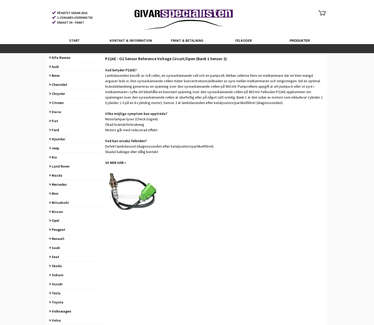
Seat (54, 256)
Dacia (55, 111)
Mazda (56, 175)
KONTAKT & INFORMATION (131, 40)
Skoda (56, 266)
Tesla (55, 293)
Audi (54, 66)
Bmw (54, 75)
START (74, 40)
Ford (54, 130)
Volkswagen (60, 311)
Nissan (56, 211)
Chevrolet (58, 84)
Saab (55, 247)
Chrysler (57, 93)
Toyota (56, 302)
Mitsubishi (59, 202)
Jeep (54, 148)
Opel (54, 220)
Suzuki (56, 284)
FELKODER (243, 40)
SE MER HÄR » (115, 162)
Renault (57, 238)
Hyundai (57, 139)
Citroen (57, 102)
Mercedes (58, 184)
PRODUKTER (300, 41)
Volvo (55, 320)
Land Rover (60, 166)
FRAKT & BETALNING (187, 40)
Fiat (54, 121)
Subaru (56, 275)
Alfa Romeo (60, 57)
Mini (54, 193)
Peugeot (57, 229)
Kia (53, 157)
